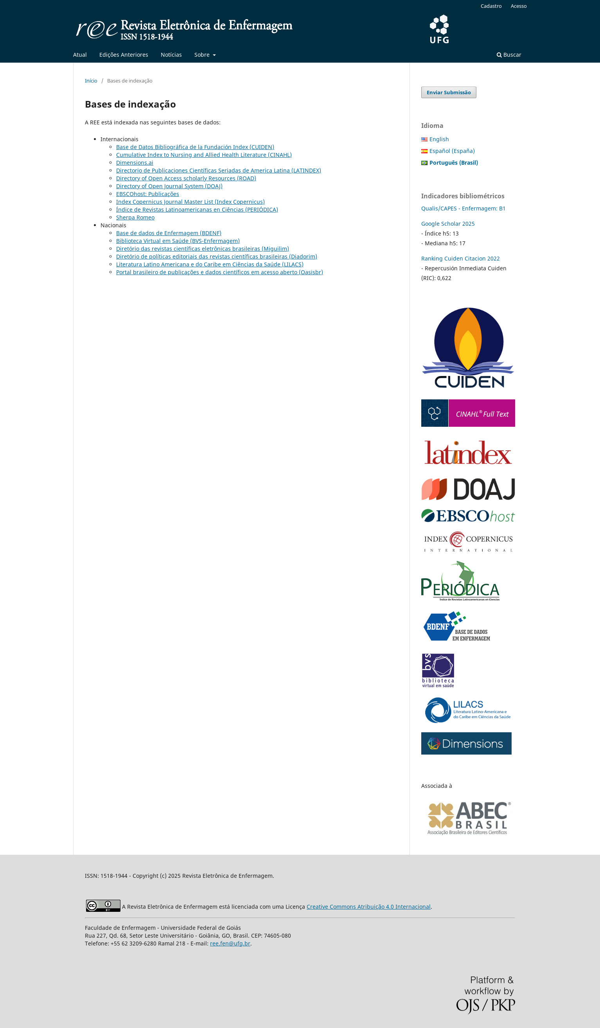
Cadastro (491, 5)
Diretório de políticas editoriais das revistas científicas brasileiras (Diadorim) (216, 256)
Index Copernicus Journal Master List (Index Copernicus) (190, 201)
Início (91, 80)
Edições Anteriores (123, 54)
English (439, 139)
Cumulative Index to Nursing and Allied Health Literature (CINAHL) (204, 154)
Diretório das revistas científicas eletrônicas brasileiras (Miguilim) (202, 248)
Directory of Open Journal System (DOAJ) (169, 186)
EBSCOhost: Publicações (147, 194)
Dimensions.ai (134, 162)
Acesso (519, 5)
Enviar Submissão (449, 92)
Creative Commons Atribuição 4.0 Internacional (369, 906)
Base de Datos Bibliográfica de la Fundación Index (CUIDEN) (195, 147)
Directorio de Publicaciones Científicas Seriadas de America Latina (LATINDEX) (218, 170)
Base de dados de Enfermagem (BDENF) (168, 233)
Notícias (171, 54)
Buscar (509, 54)
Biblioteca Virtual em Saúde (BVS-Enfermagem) (178, 240)
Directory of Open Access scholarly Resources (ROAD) (186, 178)
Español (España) (452, 151)
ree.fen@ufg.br (230, 943)
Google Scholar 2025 (448, 223)
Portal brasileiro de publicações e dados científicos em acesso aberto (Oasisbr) (219, 272)
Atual (80, 54)
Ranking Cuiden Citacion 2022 (460, 258)
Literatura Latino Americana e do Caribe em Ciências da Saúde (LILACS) (210, 264)
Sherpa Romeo (135, 217)
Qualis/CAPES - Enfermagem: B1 (463, 208)
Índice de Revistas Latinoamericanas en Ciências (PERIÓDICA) (197, 209)
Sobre (202, 54)
